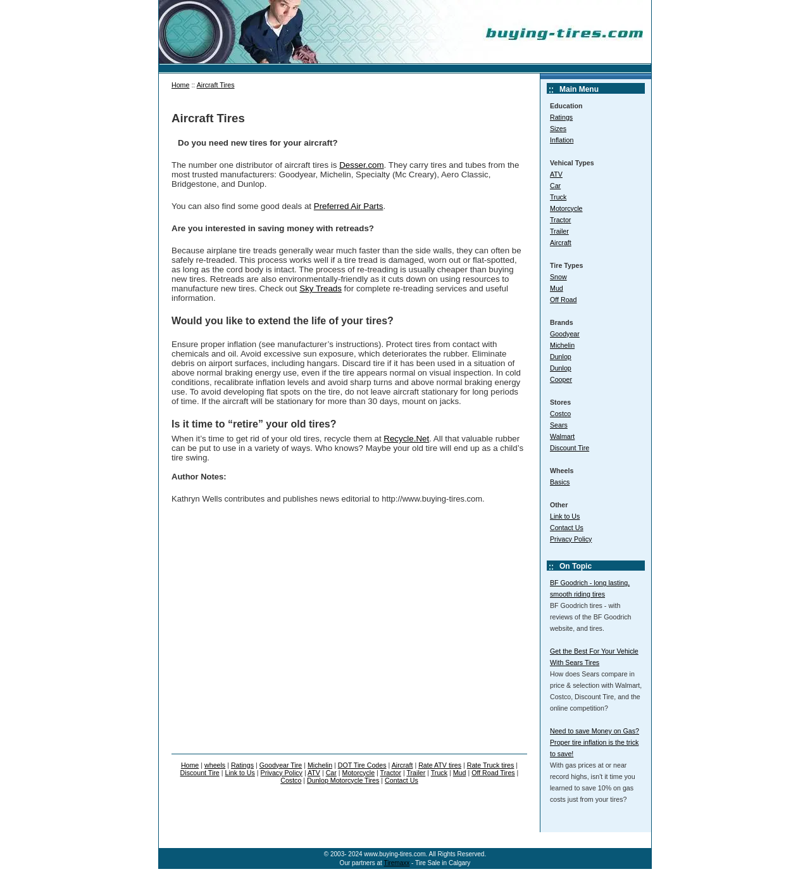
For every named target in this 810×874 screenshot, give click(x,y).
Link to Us (565, 516)
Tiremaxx (396, 862)
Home (180, 85)
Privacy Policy (571, 539)
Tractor (560, 220)
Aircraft (560, 242)
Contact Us (566, 527)
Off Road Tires (493, 772)
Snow (558, 277)
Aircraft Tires (216, 85)
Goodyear (565, 334)
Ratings (561, 117)
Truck (558, 197)
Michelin (562, 345)
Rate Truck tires (490, 765)
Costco (560, 413)
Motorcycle (566, 208)
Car (555, 185)
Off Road (563, 299)
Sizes (558, 128)
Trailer (559, 231)
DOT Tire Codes (362, 765)
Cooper (561, 379)
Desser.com (361, 165)
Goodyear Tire (280, 765)
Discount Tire (569, 448)
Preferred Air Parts (348, 206)
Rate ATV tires (439, 765)
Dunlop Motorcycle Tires (343, 780)
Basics (560, 482)
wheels (214, 765)
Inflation (561, 140)
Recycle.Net (406, 438)
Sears (559, 425)
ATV (556, 174)
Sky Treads (320, 288)
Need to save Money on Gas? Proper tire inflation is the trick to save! (594, 742)
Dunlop (560, 356)
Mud (556, 288)
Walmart (562, 436)
